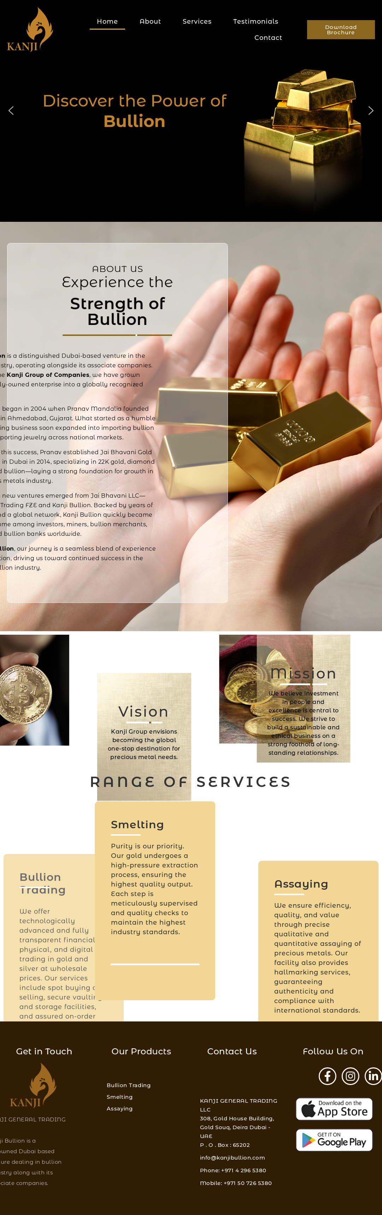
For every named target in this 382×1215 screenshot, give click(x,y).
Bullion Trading (129, 1106)
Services (197, 21)
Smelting (120, 1118)
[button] (11, 110)
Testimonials (255, 21)
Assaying (120, 1129)
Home (107, 21)
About (150, 21)
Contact (268, 38)
